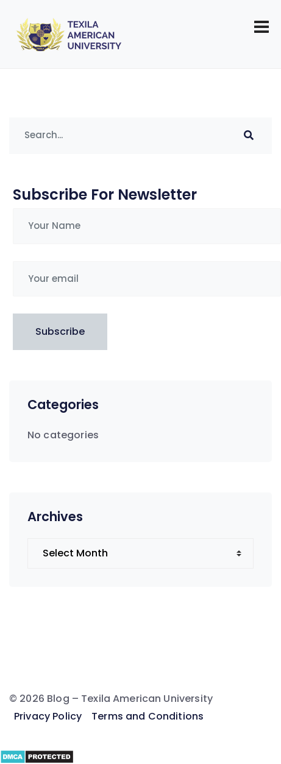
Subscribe (60, 331)
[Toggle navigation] (261, 26)
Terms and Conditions (147, 716)
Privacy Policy (48, 716)
